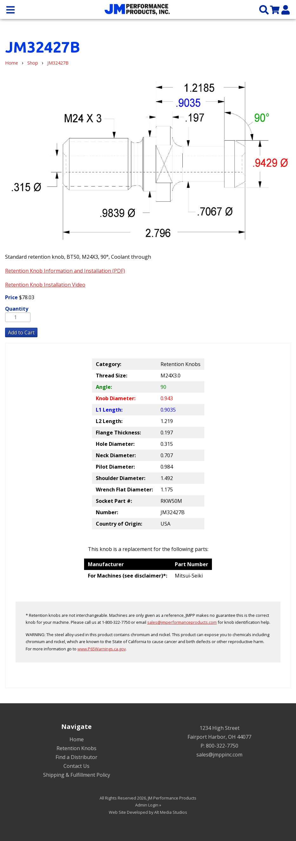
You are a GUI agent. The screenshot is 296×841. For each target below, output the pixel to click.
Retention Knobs (76, 748)
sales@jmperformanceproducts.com (182, 622)
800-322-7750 (222, 745)
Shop (32, 63)
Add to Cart (21, 332)
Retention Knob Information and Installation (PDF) (65, 270)
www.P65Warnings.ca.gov (101, 649)
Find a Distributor (76, 757)
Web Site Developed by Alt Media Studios (148, 812)
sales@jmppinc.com (219, 754)
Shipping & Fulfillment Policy (76, 774)
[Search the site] (264, 9)
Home (11, 63)
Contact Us (76, 765)
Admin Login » (148, 805)
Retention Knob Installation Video (45, 284)
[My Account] (285, 9)
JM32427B (58, 63)
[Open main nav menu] (10, 9)
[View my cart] (275, 9)
